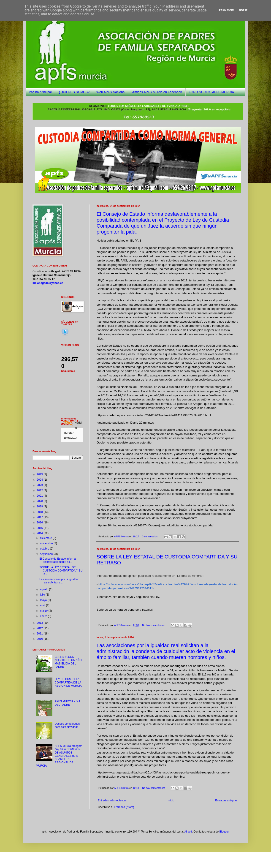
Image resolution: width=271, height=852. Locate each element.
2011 (40, 633)
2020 (40, 501)
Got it (243, 10)
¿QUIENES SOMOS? (74, 92)
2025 (40, 474)
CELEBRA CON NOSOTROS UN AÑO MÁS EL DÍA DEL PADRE (68, 661)
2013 (40, 622)
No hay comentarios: (153, 625)
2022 (40, 490)
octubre (45, 548)
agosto (44, 589)
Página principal (40, 92)
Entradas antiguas (226, 800)
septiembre (47, 554)
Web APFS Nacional (110, 92)
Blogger (224, 831)
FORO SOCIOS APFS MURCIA (211, 92)
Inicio (171, 800)
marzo (44, 610)
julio (43, 594)
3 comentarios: (150, 536)
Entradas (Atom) (124, 807)
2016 (40, 522)
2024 (40, 479)
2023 (40, 485)
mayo (44, 600)
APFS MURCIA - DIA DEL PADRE (67, 703)
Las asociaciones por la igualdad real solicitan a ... (59, 581)
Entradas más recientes (112, 800)
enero (44, 616)
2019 (40, 506)
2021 (40, 495)
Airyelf (188, 831)
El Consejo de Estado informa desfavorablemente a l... (57, 560)
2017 (40, 517)
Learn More (226, 10)
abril (43, 605)
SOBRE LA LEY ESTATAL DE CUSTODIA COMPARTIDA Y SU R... (61, 571)
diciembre (46, 538)
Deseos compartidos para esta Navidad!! (67, 725)
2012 (40, 628)
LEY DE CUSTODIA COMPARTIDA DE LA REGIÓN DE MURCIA (68, 682)
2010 (40, 638)
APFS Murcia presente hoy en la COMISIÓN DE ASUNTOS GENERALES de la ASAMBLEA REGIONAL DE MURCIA (59, 755)
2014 (40, 533)
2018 (40, 512)
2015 (40, 528)
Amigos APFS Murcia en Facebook (157, 92)
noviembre (47, 543)
